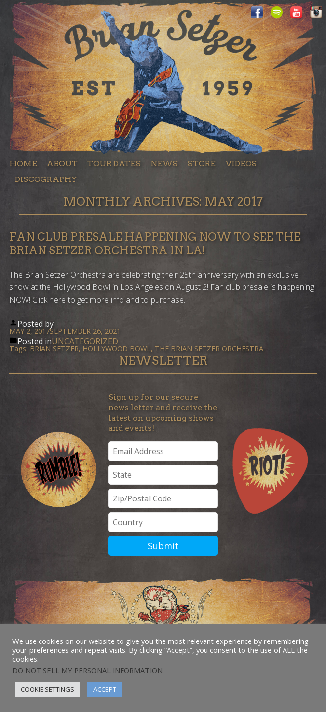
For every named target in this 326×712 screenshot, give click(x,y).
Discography (46, 179)
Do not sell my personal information (87, 670)
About (62, 163)
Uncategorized (85, 341)
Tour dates (114, 163)
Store (202, 163)
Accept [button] (104, 689)
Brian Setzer (54, 348)
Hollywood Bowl (116, 348)
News (164, 163)
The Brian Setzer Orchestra (209, 348)
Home (23, 163)
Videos (241, 163)
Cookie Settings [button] (47, 689)
